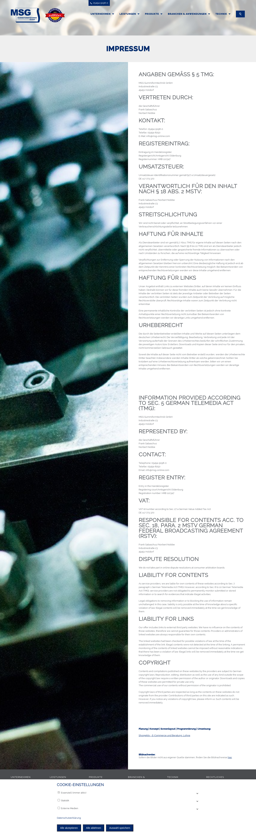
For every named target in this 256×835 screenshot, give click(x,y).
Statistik (63, 800)
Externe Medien (68, 808)
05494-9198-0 (99, 3)
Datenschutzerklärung (69, 818)
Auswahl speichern (119, 827)
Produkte (152, 14)
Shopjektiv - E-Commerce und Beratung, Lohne (164, 735)
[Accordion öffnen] (197, 794)
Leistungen (127, 14)
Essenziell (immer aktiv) (72, 792)
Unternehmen (100, 14)
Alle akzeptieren (69, 827)
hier (230, 757)
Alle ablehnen (93, 827)
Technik (221, 14)
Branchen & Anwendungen (187, 14)
